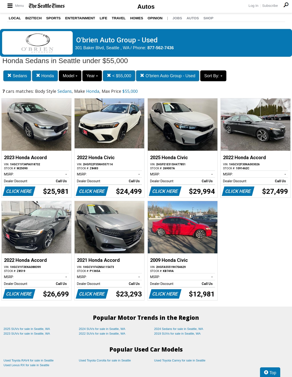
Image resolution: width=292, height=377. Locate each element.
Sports (53, 18)
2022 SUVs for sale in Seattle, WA (102, 333)
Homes (136, 18)
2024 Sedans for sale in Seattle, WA (178, 329)
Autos (146, 6)
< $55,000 (119, 75)
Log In (253, 6)
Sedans (17, 75)
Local (15, 18)
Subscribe (270, 6)
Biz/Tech (33, 18)
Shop (208, 18)
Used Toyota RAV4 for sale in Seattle (29, 360)
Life (103, 18)
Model (70, 75)
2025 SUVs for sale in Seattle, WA (27, 329)
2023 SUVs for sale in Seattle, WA (27, 333)
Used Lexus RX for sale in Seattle (26, 365)
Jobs (177, 18)
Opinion (155, 18)
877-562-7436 (161, 47)
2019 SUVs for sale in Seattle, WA (177, 333)
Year (92, 75)
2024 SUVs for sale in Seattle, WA (102, 329)
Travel (119, 18)
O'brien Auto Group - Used (167, 75)
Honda (45, 75)
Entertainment (80, 18)
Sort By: (213, 75)
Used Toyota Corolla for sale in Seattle (105, 360)
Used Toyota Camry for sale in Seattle (179, 360)
